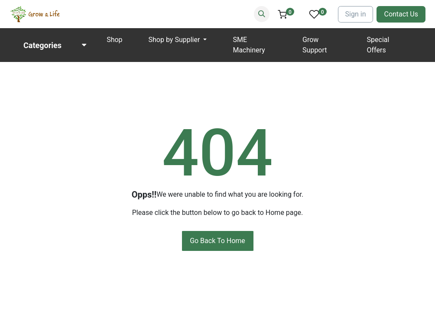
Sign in (355, 14)
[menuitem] (114, 40)
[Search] (261, 14)
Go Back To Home (217, 241)
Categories (42, 45)
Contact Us (401, 14)
